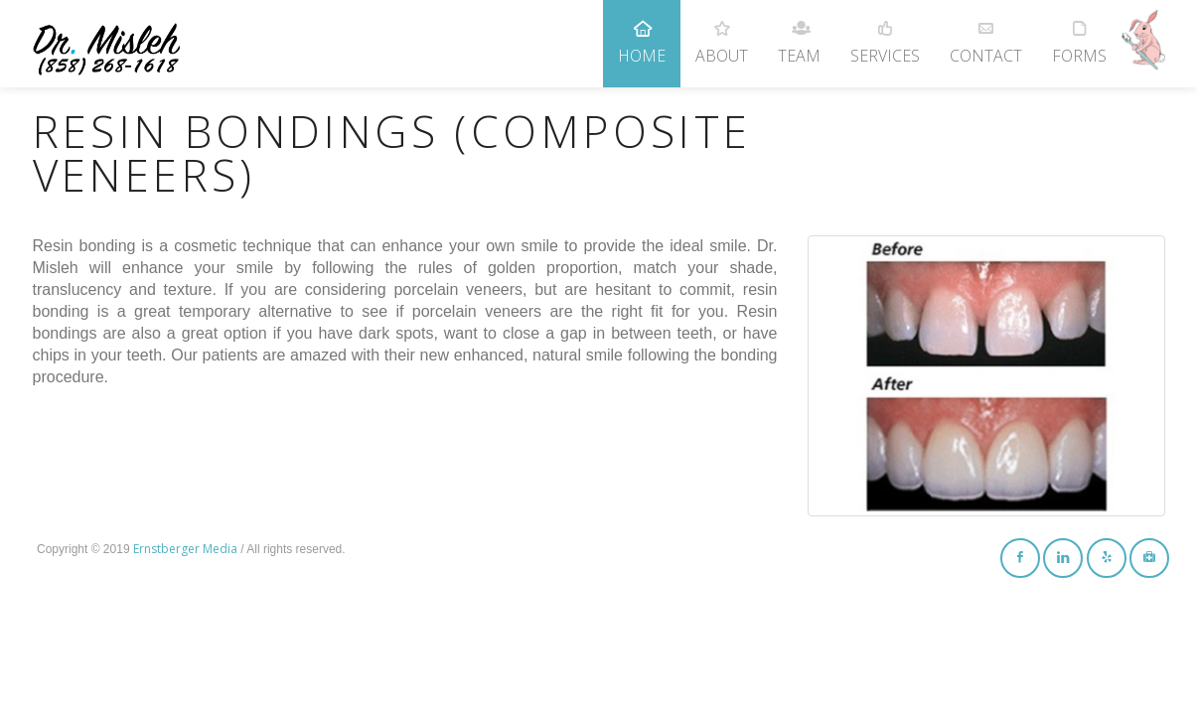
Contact (986, 33)
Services (885, 33)
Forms (1079, 33)
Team (799, 33)
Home (642, 33)
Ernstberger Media (185, 548)
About (721, 33)
